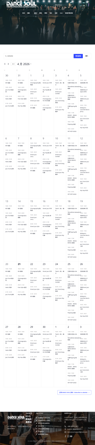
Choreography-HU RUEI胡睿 (47, 99)
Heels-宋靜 (8, 99)
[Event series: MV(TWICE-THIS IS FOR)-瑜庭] (12, 80)
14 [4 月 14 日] (19, 201)
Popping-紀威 (71, 124)
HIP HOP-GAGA (72, 131)
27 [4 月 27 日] (6, 326)
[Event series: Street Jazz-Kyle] (37, 98)
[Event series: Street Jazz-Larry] (37, 89)
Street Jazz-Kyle (34, 100)
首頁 (23, 13)
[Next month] (8, 64)
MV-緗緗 (32, 108)
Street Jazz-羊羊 (47, 83)
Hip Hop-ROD (84, 127)
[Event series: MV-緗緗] (37, 105)
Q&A (61, 13)
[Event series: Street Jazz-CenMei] (62, 89)
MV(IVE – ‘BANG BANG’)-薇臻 (72, 116)
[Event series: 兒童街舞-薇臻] (75, 80)
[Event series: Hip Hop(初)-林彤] (50, 87)
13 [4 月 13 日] (6, 201)
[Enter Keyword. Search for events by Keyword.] (39, 56)
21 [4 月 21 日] (19, 264)
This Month (13, 63)
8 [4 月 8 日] (31, 138)
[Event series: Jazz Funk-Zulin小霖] (87, 116)
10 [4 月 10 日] (56, 138)
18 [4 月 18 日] (69, 201)
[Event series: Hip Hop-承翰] (25, 103)
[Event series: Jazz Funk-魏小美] (12, 87)
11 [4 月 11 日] (69, 138)
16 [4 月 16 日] (44, 201)
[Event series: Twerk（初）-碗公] (62, 80)
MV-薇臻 (20, 83)
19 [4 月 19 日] (81, 201)
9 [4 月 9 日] (43, 138)
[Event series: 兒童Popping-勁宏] (75, 104)
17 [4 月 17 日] (56, 201)
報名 (51, 13)
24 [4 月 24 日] (56, 264)
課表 (35, 13)
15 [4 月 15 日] (31, 201)
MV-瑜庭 (7, 83)
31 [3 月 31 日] (19, 75)
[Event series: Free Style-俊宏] (25, 96)
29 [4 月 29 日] (31, 326)
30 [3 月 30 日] (6, 75)
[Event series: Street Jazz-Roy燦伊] (62, 107)
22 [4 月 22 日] (31, 264)
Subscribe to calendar (73, 392)
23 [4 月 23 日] (44, 264)
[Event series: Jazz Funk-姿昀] (12, 103)
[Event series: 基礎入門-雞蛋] (75, 129)
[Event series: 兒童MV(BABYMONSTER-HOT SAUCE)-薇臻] (75, 93)
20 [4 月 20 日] (6, 264)
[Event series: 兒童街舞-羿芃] (87, 80)
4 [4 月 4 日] (68, 75)
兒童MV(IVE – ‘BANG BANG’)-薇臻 (72, 97)
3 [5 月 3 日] (80, 326)
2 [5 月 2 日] (68, 326)
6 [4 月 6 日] (6, 138)
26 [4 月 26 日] (81, 264)
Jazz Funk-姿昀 (9, 106)
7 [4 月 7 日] (18, 138)
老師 (56, 13)
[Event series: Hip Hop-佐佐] (50, 80)
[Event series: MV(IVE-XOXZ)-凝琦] (75, 112)
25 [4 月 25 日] (69, 264)
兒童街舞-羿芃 (84, 83)
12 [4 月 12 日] (81, 138)
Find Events (78, 56)
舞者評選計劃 (69, 13)
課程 (40, 13)
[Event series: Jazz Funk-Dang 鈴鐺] (62, 98)
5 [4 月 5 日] (80, 75)
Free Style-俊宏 (22, 99)
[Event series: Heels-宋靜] (12, 96)
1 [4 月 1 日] (31, 75)
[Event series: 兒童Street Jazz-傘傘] (87, 96)
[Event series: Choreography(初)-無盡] (37, 80)
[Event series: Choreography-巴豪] (50, 105)
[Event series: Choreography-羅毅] (25, 87)
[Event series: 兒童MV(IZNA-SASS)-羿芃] (87, 87)
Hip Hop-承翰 (22, 106)
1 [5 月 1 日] (56, 326)
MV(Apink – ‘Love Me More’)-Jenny (85, 109)
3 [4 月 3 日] (56, 75)
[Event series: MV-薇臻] (25, 80)
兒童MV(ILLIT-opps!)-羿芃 (84, 91)
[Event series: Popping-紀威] (75, 121)
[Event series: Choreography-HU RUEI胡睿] (50, 96)
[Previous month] (5, 64)
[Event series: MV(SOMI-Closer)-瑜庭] (87, 105)
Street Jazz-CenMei (58, 92)
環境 (45, 13)
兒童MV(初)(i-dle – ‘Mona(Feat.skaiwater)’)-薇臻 (74, 85)
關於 (29, 13)
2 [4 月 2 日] (43, 75)
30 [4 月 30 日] (44, 326)
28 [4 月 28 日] (19, 326)
